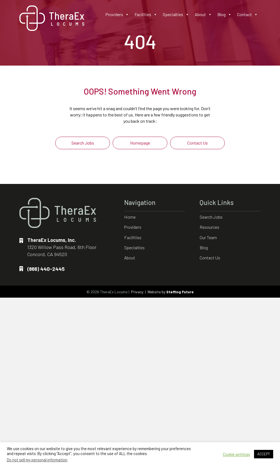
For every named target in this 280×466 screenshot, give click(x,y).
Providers (117, 14)
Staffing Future (180, 291)
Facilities (146, 14)
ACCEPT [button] (263, 454)
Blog (224, 14)
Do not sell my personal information (37, 459)
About (203, 14)
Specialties (176, 14)
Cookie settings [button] (236, 454)
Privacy (137, 291)
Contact (247, 14)
